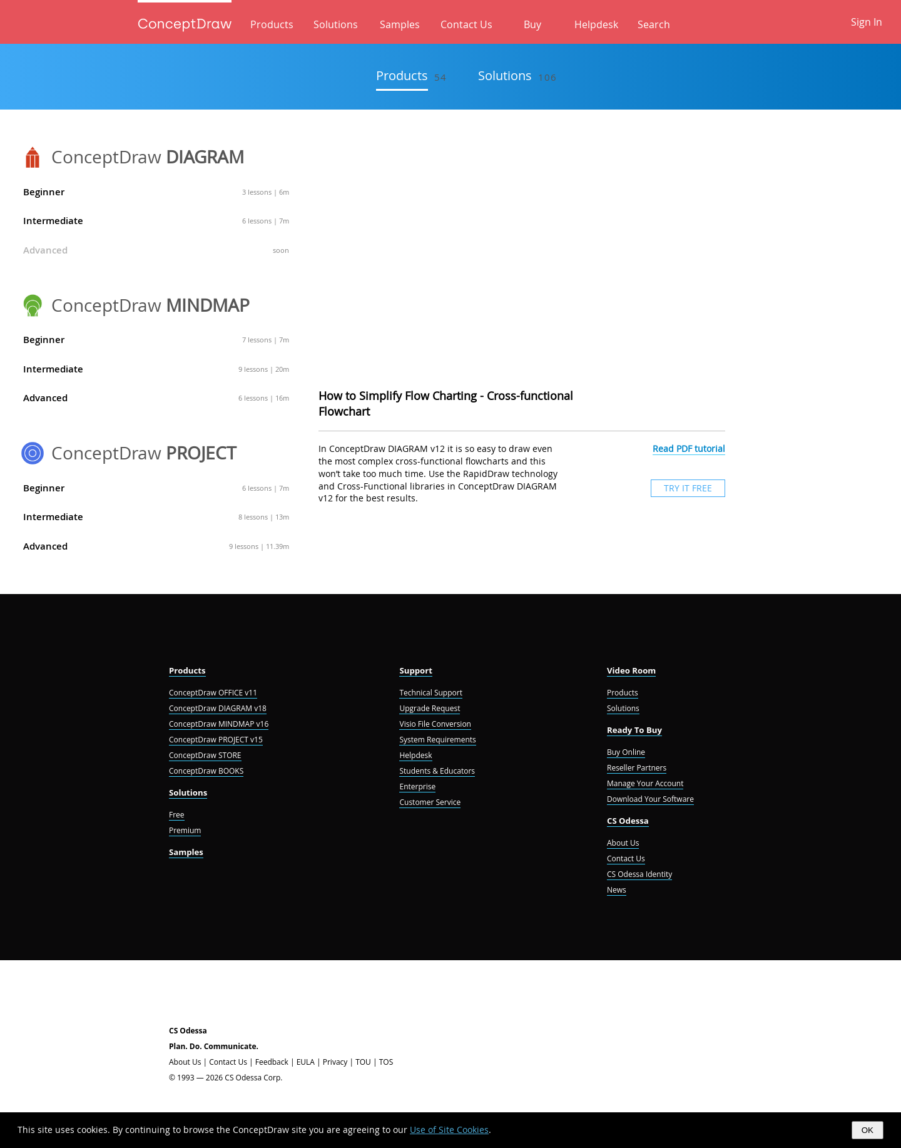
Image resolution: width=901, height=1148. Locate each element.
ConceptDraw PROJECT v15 (216, 739)
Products (271, 24)
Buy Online (626, 752)
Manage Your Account (645, 783)
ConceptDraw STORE (205, 755)
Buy (532, 24)
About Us (623, 843)
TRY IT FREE (688, 488)
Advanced (156, 250)
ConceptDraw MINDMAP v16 (218, 724)
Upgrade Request (429, 708)
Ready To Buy (634, 729)
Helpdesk (596, 24)
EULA (306, 1062)
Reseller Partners (636, 767)
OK (867, 1130)
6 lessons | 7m (265, 220)
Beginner (156, 191)
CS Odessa (628, 820)
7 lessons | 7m (265, 339)
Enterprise (417, 786)
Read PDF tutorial (689, 448)
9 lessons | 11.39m (259, 546)
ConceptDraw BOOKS (206, 771)
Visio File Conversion (435, 724)
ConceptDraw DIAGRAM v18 (218, 708)
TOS (386, 1062)
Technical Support (430, 692)
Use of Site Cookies (449, 1129)
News (616, 889)
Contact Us (466, 24)
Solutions (335, 24)
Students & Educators (437, 771)
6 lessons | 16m (263, 397)
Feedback (271, 1062)
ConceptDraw (147, 156)
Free (177, 814)
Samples (400, 24)
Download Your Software (650, 799)
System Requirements (437, 739)
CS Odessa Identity (639, 874)
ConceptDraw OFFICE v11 (213, 692)
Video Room (631, 670)
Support (415, 670)
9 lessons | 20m (263, 369)
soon (281, 250)
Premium (185, 830)
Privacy (335, 1062)
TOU (363, 1062)
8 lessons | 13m (263, 516)
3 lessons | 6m (265, 192)
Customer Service (430, 802)
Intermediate (156, 220)
